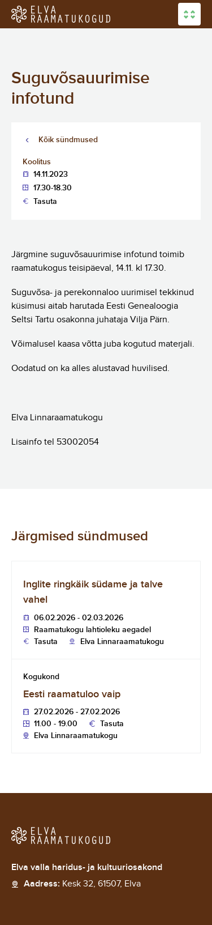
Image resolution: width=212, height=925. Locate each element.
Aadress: (82, 884)
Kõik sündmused (68, 139)
